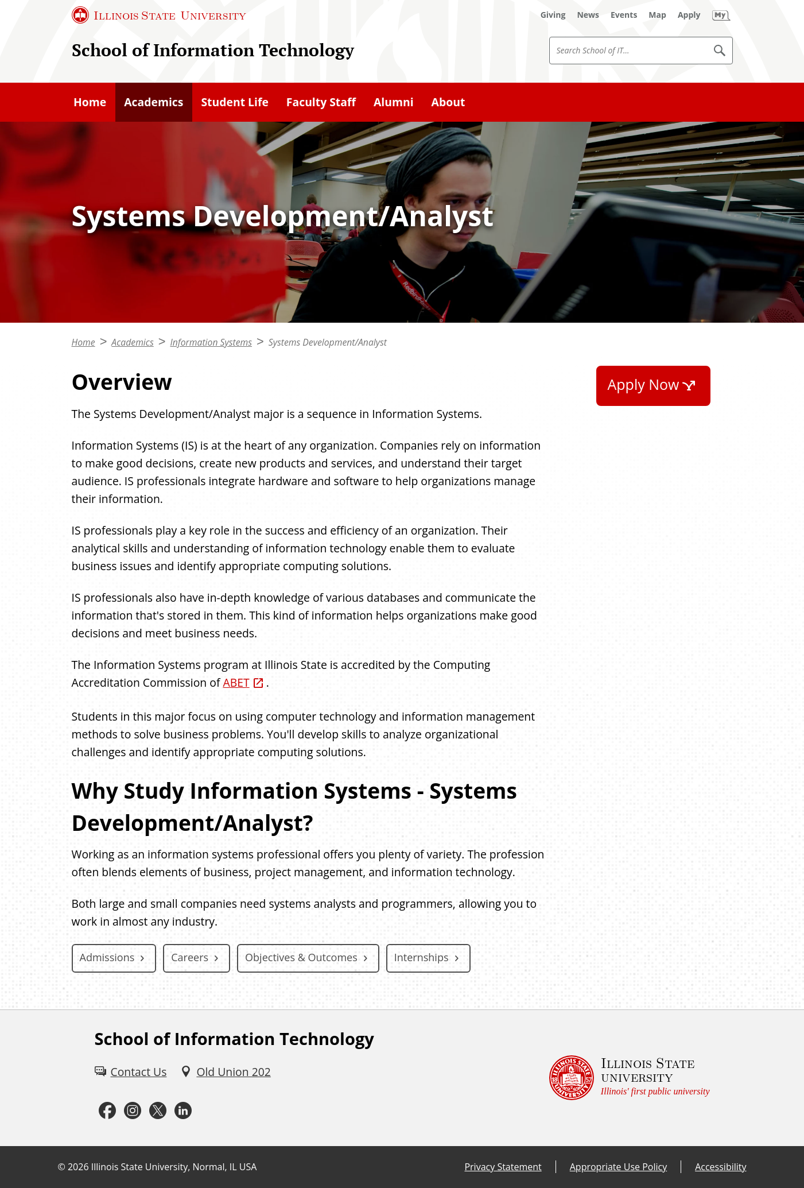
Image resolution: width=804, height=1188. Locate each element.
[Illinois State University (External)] (159, 15)
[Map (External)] (657, 15)
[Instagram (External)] (132, 1111)
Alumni (394, 102)
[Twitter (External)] (157, 1111)
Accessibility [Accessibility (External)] (720, 1166)
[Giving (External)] (553, 15)
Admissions (107, 957)
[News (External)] (587, 15)
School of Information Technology (213, 49)
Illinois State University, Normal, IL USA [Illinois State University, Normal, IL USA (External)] (174, 1166)
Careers (189, 957)
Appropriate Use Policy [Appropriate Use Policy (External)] (618, 1166)
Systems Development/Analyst (328, 342)
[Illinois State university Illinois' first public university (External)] (629, 1078)
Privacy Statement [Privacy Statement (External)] (502, 1166)
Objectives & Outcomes (301, 957)
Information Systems (211, 342)
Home (89, 102)
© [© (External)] (61, 1166)
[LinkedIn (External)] (183, 1111)
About (448, 102)
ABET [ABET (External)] (236, 682)
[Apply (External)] (689, 15)
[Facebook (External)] (107, 1111)
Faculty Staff (321, 102)
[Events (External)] (623, 15)
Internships (421, 957)
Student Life (234, 102)
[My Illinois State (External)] (721, 15)
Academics (153, 102)
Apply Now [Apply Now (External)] (643, 384)
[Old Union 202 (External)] (225, 1072)
